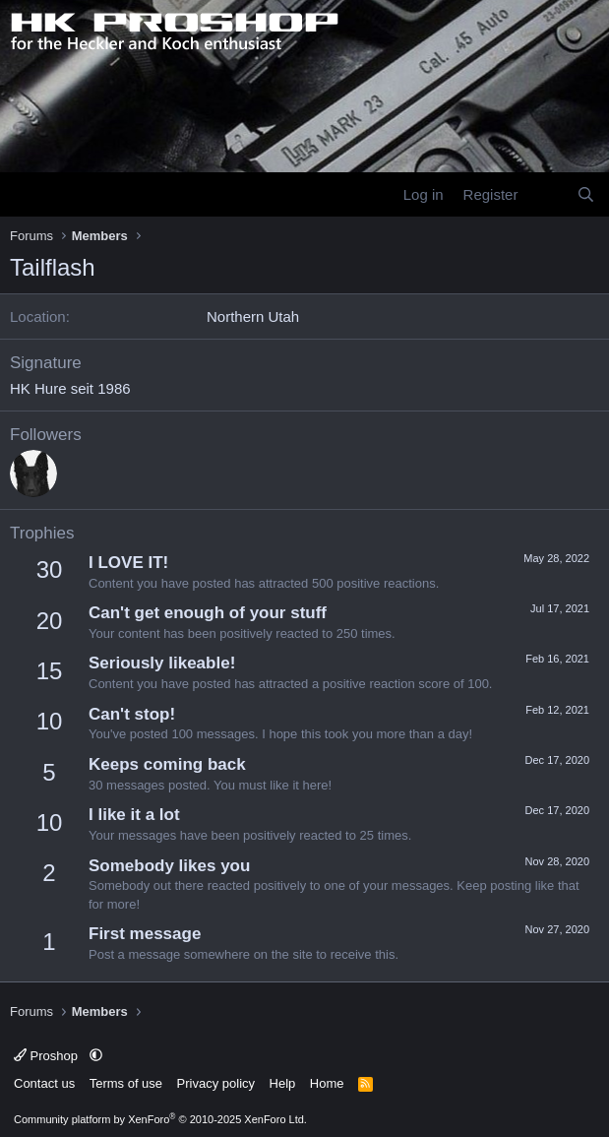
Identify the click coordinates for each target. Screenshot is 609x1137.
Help (283, 1083)
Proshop (48, 1055)
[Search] (586, 194)
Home (327, 1083)
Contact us (44, 1083)
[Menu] (27, 195)
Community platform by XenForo (160, 1119)
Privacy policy (216, 1083)
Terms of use (126, 1083)
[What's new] (546, 194)
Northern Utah (253, 316)
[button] (96, 1055)
